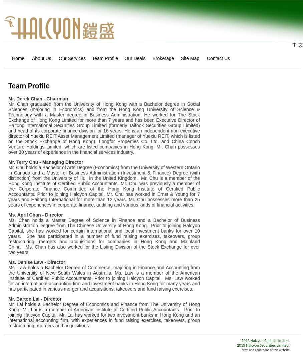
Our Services (70, 58)
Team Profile (102, 58)
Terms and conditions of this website (265, 350)
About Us (40, 58)
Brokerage (161, 58)
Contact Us (216, 58)
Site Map (188, 58)
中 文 (297, 44)
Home (16, 58)
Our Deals (132, 58)
